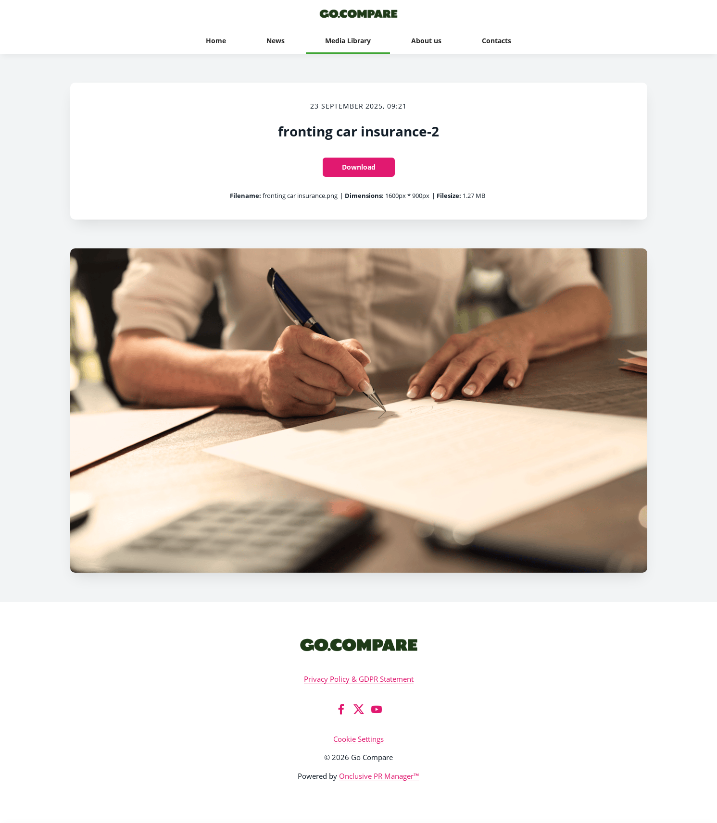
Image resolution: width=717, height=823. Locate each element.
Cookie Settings (358, 739)
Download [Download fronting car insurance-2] (359, 167)
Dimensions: (364, 195)
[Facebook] (341, 709)
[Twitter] (358, 709)
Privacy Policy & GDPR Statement (359, 679)
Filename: (245, 195)
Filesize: (449, 195)
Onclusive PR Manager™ (379, 776)
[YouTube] (376, 709)
